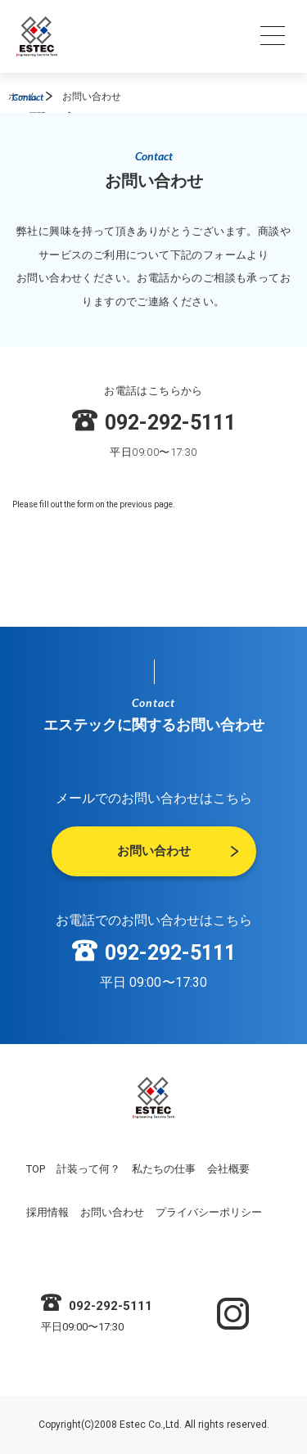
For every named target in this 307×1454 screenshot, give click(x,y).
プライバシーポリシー (209, 1212)
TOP (35, 1169)
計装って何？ (88, 1169)
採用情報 (47, 1212)
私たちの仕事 (164, 1169)
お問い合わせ (112, 1212)
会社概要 (228, 1169)
